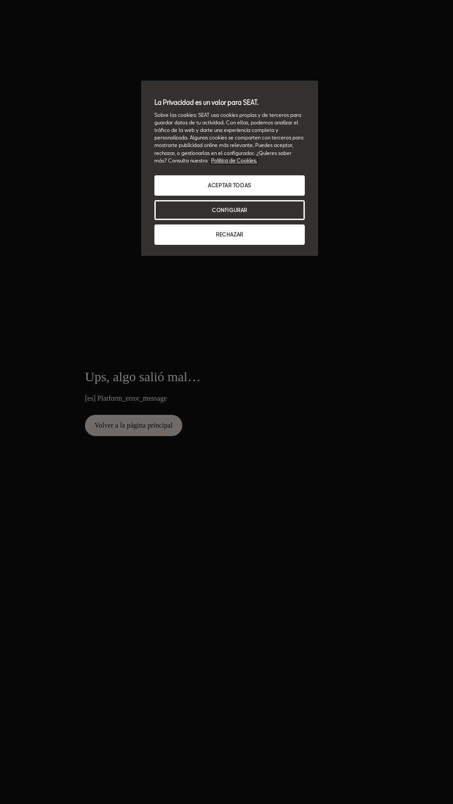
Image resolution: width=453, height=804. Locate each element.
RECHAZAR (229, 234)
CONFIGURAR (229, 210)
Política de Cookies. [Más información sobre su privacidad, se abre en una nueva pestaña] (234, 160)
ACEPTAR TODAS (229, 185)
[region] (229, 168)
